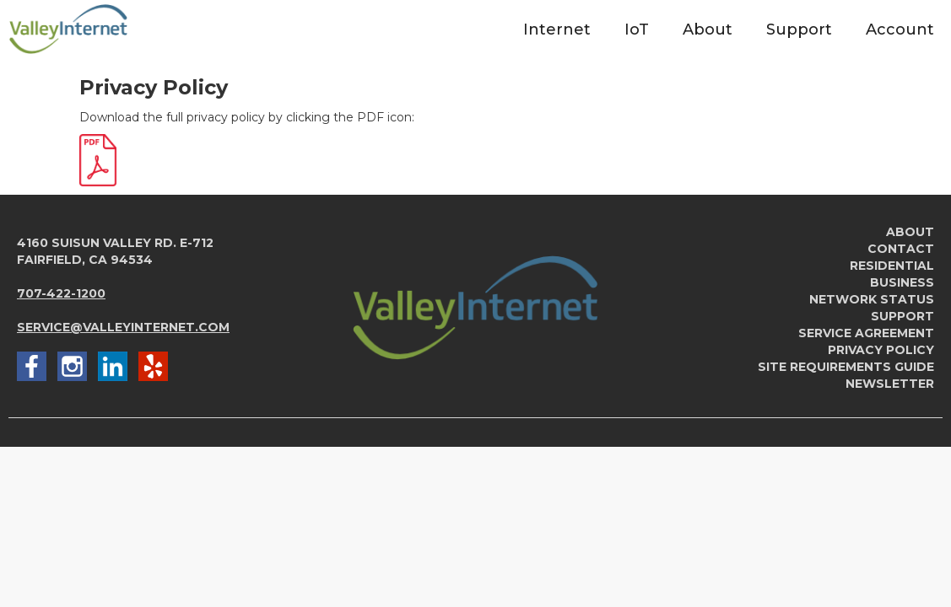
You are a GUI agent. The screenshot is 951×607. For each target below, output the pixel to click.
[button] (557, 29)
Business (902, 282)
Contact (900, 248)
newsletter (890, 383)
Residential (892, 265)
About (910, 231)
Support (902, 316)
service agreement (866, 333)
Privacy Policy (881, 349)
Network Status (871, 299)
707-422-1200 (61, 293)
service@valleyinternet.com (123, 327)
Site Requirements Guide (846, 366)
